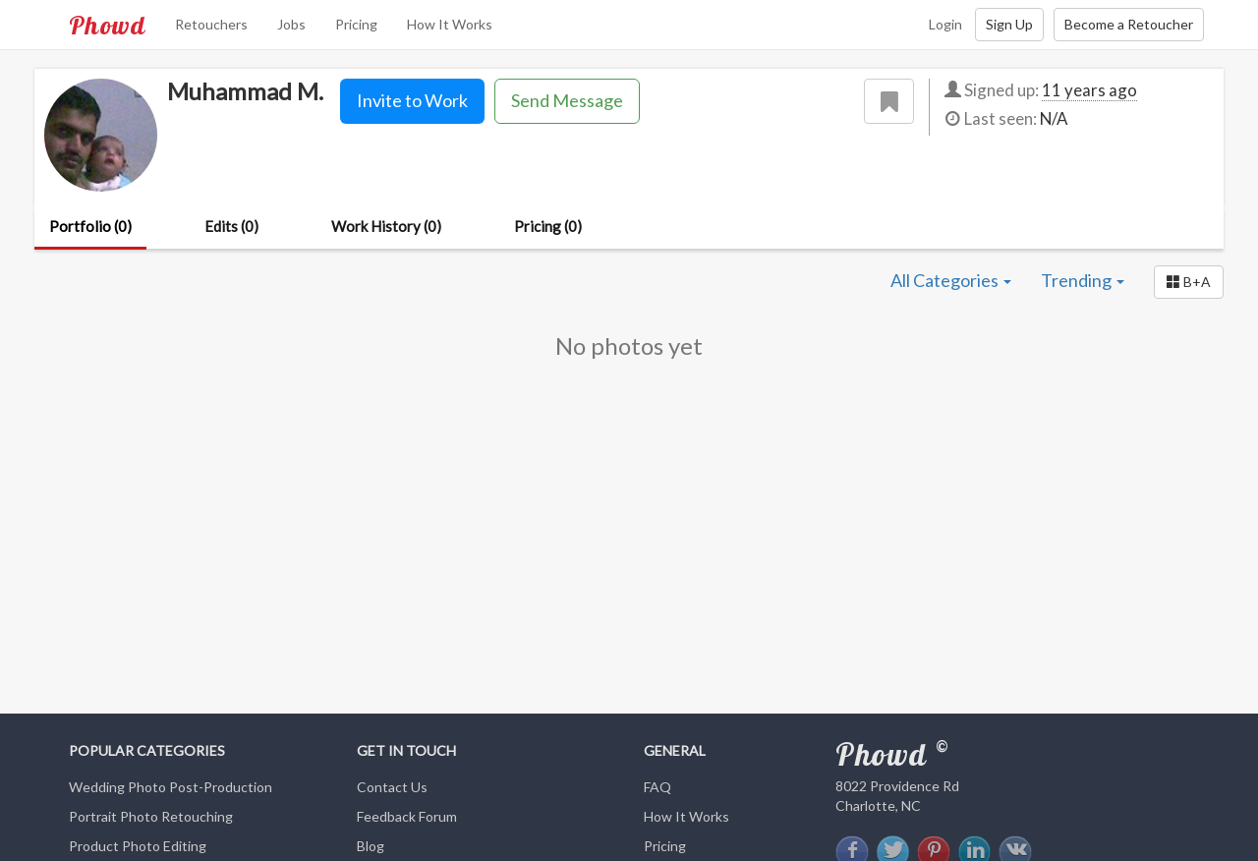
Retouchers (211, 24)
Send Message (567, 100)
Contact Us (392, 786)
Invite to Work (412, 100)
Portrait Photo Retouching (151, 816)
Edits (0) (231, 226)
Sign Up (1009, 24)
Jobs (291, 24)
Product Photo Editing (137, 845)
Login (945, 24)
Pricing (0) (548, 226)
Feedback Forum (407, 816)
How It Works (449, 24)
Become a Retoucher (1128, 24)
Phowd (107, 24)
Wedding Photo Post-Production (170, 786)
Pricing (356, 24)
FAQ (657, 786)
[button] (1189, 282)
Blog (370, 845)
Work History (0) (386, 226)
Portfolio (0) (90, 226)
